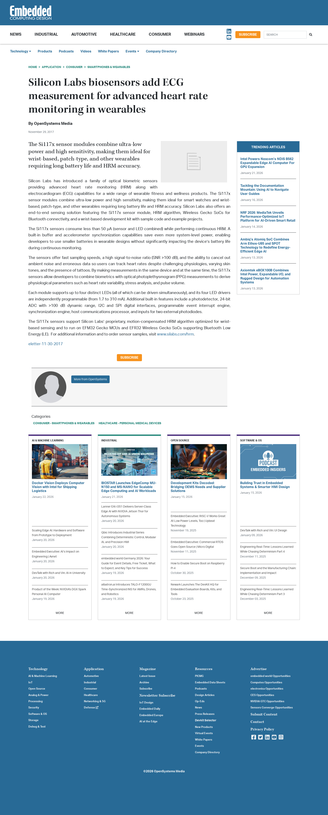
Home (32, 67)
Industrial (46, 34)
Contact (257, 721)
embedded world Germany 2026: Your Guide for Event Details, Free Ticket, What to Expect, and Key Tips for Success (128, 563)
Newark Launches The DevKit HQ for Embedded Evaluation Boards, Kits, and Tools (196, 589)
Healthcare (123, 34)
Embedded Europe (151, 715)
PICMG (199, 676)
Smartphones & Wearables (108, 67)
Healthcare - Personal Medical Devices (130, 423)
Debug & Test (37, 726)
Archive (144, 682)
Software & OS (37, 714)
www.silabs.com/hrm (175, 334)
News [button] (15, 34)
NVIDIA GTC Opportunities (267, 701)
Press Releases (204, 714)
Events (199, 746)
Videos (85, 51)
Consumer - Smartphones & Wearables (63, 423)
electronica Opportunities (267, 688)
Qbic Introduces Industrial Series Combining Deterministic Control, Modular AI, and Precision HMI (128, 537)
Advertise (259, 669)
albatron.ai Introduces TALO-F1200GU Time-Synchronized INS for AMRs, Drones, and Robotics (128, 589)
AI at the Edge (148, 721)
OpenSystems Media (53, 124)
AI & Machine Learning (42, 676)
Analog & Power (38, 695)
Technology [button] (20, 51)
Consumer (160, 34)
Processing (35, 701)
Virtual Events (204, 733)
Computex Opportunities (266, 682)
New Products (204, 727)
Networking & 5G (94, 701)
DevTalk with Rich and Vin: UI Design (263, 530)
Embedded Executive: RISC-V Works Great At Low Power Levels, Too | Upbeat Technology (198, 521)
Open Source (36, 688)
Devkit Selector (205, 720)
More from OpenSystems (90, 379)
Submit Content (264, 714)
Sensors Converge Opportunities (272, 707)
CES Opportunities (262, 695)
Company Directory (161, 51)
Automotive (84, 34)
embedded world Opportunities (270, 676)
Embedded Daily (149, 709)
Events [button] (132, 51)
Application (51, 67)
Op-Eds (200, 701)
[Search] (285, 35)
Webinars (194, 34)
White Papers (108, 51)
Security (33, 707)
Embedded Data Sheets (210, 682)
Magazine (147, 669)
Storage (33, 720)
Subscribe (248, 34)
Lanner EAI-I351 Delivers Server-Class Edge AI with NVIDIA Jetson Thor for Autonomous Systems (126, 511)
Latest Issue (147, 676)
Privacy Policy (262, 729)
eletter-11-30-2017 (45, 344)
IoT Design (146, 702)
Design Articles (204, 695)
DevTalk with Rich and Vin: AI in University (58, 573)
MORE (60, 613)
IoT (30, 682)
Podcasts (66, 51)
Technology (38, 669)
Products (45, 51)
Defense (91, 707)
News (198, 707)
